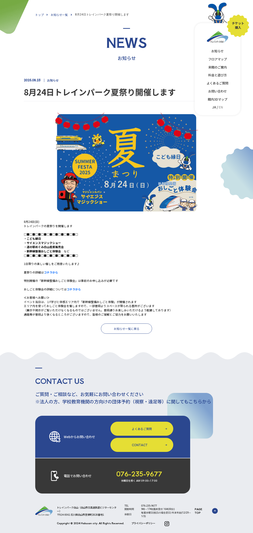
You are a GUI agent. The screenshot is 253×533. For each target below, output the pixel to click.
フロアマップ (217, 59)
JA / (217, 107)
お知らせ (217, 51)
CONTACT (140, 445)
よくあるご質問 (217, 83)
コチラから (51, 272)
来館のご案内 (217, 67)
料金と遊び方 (217, 75)
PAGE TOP (206, 510)
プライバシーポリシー (143, 523)
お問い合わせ (217, 91)
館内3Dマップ (217, 99)
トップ (39, 15)
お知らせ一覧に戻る (126, 329)
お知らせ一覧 (59, 15)
